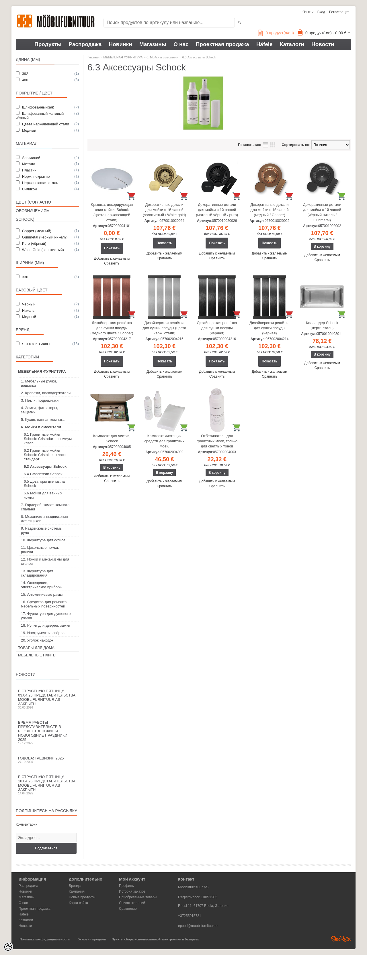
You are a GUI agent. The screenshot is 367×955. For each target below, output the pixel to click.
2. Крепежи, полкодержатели (46, 393)
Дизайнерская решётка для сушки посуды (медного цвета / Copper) (111, 328)
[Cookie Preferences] (8, 947)
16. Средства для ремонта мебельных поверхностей (44, 604)
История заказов (132, 891)
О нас (181, 44)
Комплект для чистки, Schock (111, 438)
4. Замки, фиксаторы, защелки (39, 410)
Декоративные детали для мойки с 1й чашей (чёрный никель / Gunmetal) (322, 212)
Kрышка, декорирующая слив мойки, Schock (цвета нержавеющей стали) (112, 212)
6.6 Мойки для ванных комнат (43, 495)
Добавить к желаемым (112, 258)
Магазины (152, 44)
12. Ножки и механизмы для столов (45, 561)
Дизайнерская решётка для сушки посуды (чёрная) (217, 328)
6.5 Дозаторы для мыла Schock (44, 483)
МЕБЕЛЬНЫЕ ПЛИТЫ (37, 655)
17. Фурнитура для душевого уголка (46, 615)
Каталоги (292, 44)
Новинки (120, 44)
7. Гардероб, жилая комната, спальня (46, 507)
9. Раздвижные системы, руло (42, 530)
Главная (93, 57)
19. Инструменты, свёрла (43, 633)
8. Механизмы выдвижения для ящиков (44, 518)
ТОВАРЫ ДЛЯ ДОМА (36, 648)
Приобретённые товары (138, 897)
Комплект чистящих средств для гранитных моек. (165, 441)
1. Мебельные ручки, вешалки (39, 383)
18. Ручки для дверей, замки (45, 625)
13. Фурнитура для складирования (37, 573)
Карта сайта (78, 903)
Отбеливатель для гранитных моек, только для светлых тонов (216, 441)
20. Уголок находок (37, 640)
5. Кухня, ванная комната (43, 419)
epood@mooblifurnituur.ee (198, 926)
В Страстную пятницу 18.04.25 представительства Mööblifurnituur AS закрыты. (47, 785)
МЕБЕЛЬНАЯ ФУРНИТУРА (42, 371)
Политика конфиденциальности (44, 939)
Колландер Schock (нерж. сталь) (322, 325)
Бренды (75, 886)
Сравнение (128, 909)
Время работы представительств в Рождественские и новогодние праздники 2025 (47, 732)
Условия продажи (92, 939)
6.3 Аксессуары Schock (45, 466)
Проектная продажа (222, 44)
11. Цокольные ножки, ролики (40, 549)
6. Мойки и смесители (41, 427)
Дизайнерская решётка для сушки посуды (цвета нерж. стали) (164, 328)
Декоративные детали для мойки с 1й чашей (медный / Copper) (270, 209)
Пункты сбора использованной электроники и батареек (155, 939)
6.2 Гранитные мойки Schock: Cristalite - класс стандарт (45, 454)
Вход (321, 12)
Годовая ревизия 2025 (47, 759)
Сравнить (111, 263)
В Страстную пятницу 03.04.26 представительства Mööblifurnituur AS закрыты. (47, 699)
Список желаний (132, 903)
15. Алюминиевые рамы (42, 594)
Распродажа (85, 44)
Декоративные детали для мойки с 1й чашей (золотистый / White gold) (164, 209)
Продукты (48, 44)
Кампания (77, 891)
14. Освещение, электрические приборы (42, 585)
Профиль (126, 886)
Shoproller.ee (341, 939)
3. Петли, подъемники (39, 400)
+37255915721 (189, 916)
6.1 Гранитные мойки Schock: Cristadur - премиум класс (48, 438)
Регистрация (339, 12)
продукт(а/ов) (276, 33)
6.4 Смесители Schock (43, 474)
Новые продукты (82, 897)
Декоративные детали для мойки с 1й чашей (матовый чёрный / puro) (217, 209)
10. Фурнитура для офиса (43, 540)
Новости (322, 44)
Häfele (264, 44)
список (265, 144)
